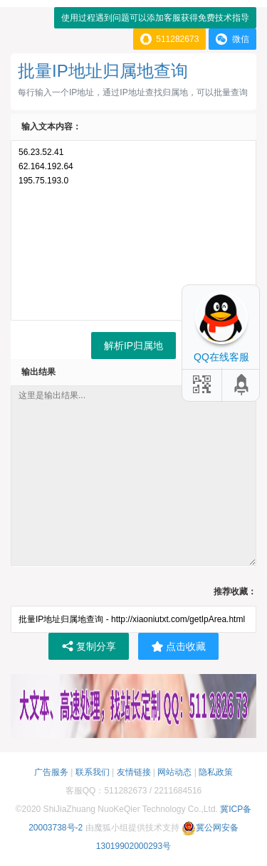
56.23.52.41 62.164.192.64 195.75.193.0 (133, 230)
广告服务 (51, 772)
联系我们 (92, 772)
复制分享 (88, 646)
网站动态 (174, 772)
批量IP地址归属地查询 (103, 70)
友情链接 (134, 772)
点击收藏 (178, 646)
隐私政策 (216, 772)
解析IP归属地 (133, 345)
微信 (232, 39)
